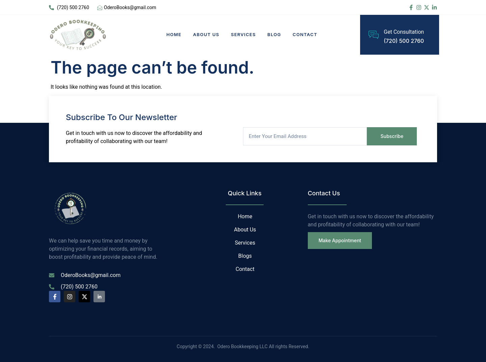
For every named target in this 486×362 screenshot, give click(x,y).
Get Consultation (404, 32)
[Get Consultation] (374, 35)
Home (173, 34)
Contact (306, 34)
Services (244, 34)
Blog (275, 34)
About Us (206, 34)
